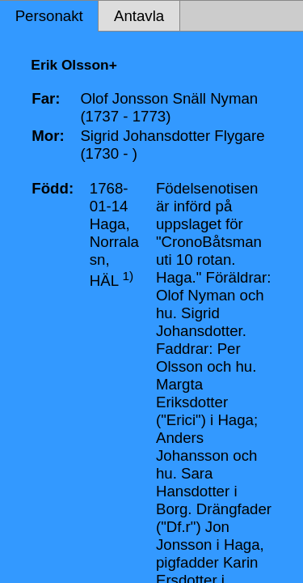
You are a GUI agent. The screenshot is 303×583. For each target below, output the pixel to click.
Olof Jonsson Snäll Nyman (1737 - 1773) (169, 107)
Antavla (139, 15)
